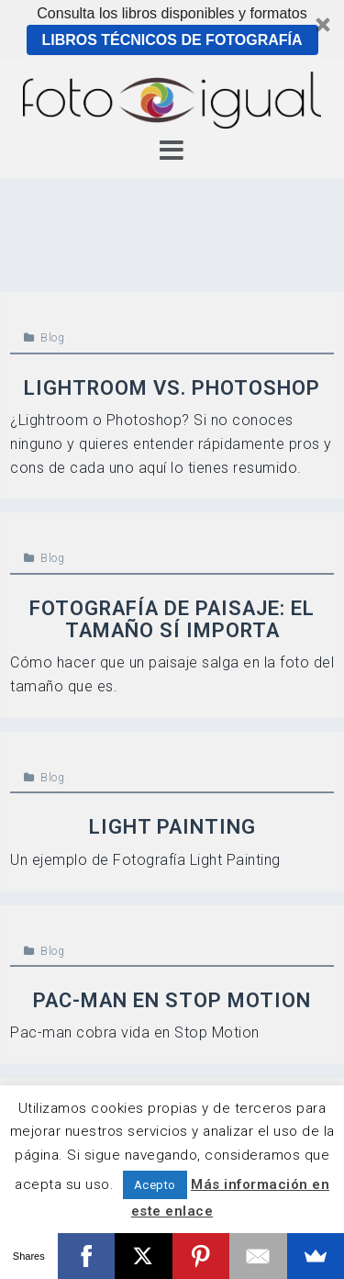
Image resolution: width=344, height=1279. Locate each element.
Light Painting (172, 826)
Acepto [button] (155, 1185)
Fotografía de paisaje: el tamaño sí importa (172, 619)
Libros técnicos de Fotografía (171, 40)
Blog (52, 337)
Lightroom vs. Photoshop (172, 387)
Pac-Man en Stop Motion (172, 1000)
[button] (172, 29)
